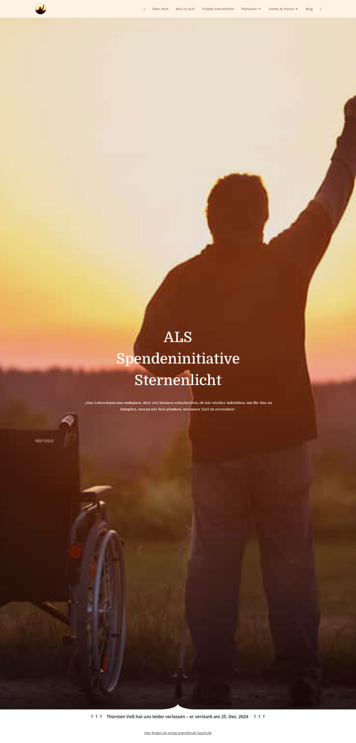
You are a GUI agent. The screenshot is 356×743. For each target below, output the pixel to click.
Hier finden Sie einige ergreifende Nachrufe (178, 733)
